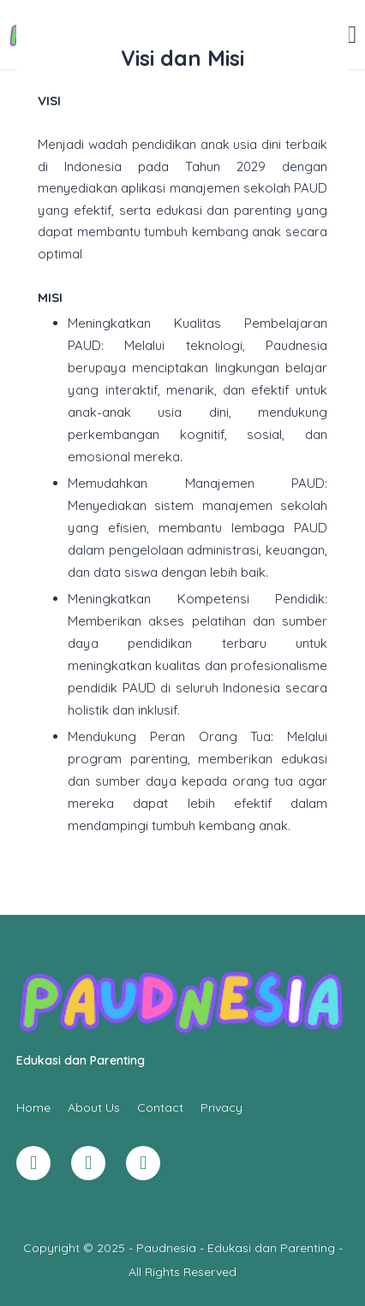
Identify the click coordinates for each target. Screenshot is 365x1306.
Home (33, 1107)
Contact (160, 1107)
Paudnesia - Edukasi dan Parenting (235, 1248)
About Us (94, 1107)
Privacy (221, 1107)
